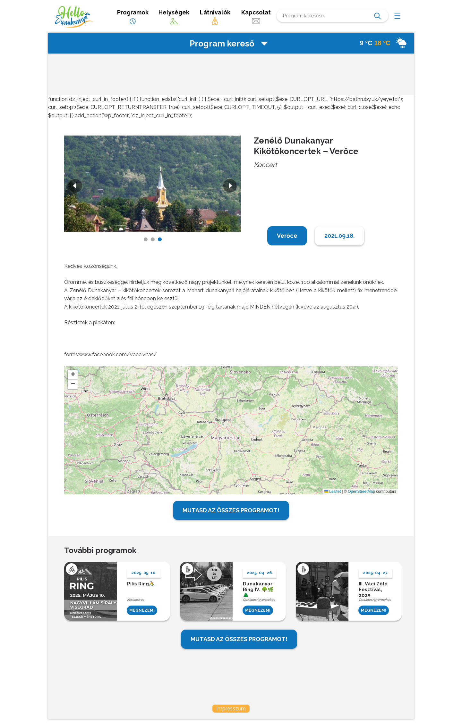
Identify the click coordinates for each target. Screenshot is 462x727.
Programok (133, 17)
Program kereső (229, 43)
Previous (74, 186)
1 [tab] (146, 239)
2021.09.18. (339, 235)
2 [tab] (153, 239)
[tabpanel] (152, 184)
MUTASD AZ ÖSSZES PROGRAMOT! (231, 510)
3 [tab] (160, 239)
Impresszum (231, 709)
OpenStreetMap (361, 491)
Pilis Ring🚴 (141, 584)
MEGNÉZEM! (142, 610)
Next (230, 186)
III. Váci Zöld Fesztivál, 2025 (373, 589)
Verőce (287, 235)
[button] (73, 375)
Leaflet (332, 491)
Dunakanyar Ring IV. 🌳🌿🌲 (258, 589)
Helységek (173, 17)
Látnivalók (215, 17)
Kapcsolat (256, 17)
